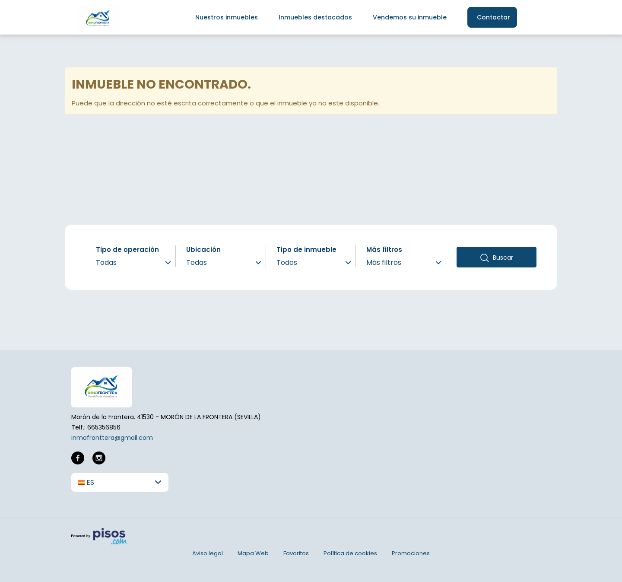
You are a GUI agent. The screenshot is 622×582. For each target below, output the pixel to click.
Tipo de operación (127, 249)
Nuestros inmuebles (226, 17)
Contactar (493, 17)
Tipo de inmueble (306, 249)
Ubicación (203, 249)
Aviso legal (207, 553)
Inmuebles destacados (315, 17)
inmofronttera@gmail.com (112, 437)
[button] (119, 482)
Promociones (411, 553)
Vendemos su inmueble (410, 17)
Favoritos (296, 553)
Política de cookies (350, 553)
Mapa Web (253, 553)
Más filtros (384, 249)
